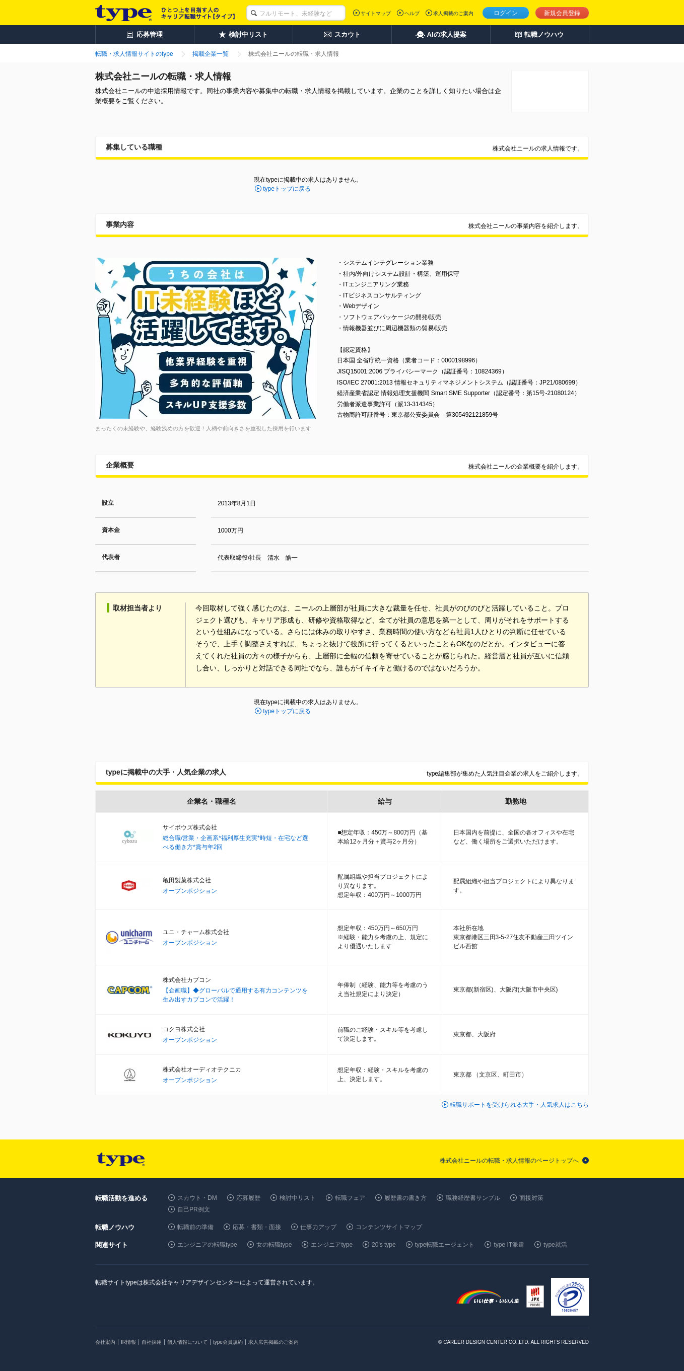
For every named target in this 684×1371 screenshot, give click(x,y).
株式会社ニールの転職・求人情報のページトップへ (509, 1160)
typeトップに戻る (287, 188)
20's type (384, 1244)
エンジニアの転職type (207, 1244)
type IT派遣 (509, 1244)
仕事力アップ (318, 1227)
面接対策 (531, 1197)
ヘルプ (412, 13)
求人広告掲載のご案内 (273, 1342)
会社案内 (105, 1342)
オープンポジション (190, 890)
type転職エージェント (445, 1244)
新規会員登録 (562, 13)
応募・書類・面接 (257, 1227)
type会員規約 (228, 1342)
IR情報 (128, 1342)
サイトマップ (376, 13)
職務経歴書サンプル (473, 1197)
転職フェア (350, 1197)
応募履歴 (248, 1197)
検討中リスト (298, 1197)
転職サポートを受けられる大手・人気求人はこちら (519, 1104)
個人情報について (187, 1342)
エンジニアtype (332, 1244)
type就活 (555, 1244)
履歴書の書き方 (405, 1197)
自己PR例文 (193, 1209)
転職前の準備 (195, 1227)
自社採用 (152, 1342)
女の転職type (274, 1244)
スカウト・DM (197, 1197)
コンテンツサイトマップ (389, 1227)
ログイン (506, 13)
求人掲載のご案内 (453, 13)
